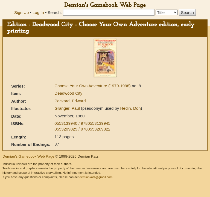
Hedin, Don (130, 108)
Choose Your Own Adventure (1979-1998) (93, 85)
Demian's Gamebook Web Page (105, 5)
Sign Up (21, 12)
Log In (38, 12)
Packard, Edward (70, 101)
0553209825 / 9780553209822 (82, 129)
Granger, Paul (67, 108)
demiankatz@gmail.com (95, 177)
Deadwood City (68, 93)
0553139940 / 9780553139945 (82, 123)
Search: (55, 12)
